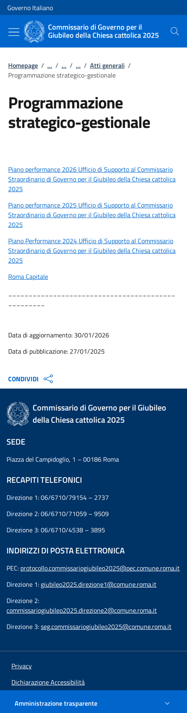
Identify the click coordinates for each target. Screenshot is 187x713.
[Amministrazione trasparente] (93, 703)
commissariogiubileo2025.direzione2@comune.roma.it (82, 610)
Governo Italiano (30, 8)
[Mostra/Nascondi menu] (13, 32)
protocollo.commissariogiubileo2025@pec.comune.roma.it (100, 568)
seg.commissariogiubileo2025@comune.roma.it (106, 626)
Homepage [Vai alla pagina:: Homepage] (23, 65)
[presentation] (175, 31)
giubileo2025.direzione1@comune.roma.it (98, 584)
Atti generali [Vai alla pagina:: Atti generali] (107, 65)
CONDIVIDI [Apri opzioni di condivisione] (31, 378)
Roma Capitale (28, 276)
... (49, 65)
